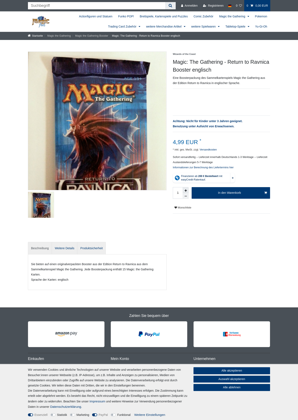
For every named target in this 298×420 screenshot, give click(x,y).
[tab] (40, 248)
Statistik (62, 414)
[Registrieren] (213, 5)
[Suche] (170, 5)
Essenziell (41, 414)
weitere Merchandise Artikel (164, 26)
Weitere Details (64, 248)
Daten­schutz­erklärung (65, 406)
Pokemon (261, 16)
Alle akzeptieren (231, 370)
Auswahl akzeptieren (231, 379)
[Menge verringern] (186, 196)
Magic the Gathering (232, 16)
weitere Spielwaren (203, 26)
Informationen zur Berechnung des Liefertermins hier (203, 167)
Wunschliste (182, 207)
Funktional (124, 414)
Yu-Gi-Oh (261, 26)
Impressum (97, 401)
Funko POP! (126, 16)
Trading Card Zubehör (122, 26)
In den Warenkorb (242, 193)
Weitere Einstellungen (149, 414)
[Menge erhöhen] (186, 190)
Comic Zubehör (203, 16)
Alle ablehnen (232, 387)
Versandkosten (208, 149)
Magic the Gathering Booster (91, 35)
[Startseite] (35, 35)
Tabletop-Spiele (235, 26)
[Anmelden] (189, 5)
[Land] (229, 5)
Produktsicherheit (91, 248)
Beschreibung (40, 248)
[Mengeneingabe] (178, 193)
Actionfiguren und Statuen (95, 16)
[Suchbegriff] (96, 5)
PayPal (103, 414)
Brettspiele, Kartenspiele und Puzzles (164, 16)
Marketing (83, 414)
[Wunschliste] (239, 5)
